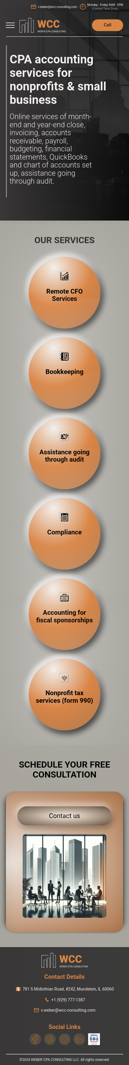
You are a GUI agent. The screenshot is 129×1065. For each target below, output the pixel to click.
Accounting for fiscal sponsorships (64, 616)
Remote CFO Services (64, 295)
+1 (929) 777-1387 (68, 1000)
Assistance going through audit (64, 455)
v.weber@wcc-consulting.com (57, 7)
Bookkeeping (64, 371)
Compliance (64, 532)
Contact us (64, 816)
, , (68, 989)
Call (107, 25)
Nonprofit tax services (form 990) (64, 696)
